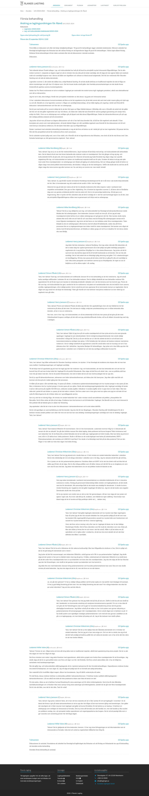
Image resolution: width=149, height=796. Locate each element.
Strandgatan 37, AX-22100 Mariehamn (110, 775)
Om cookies (61, 783)
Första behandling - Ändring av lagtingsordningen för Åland (67, 11)
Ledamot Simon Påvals (47, 273)
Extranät (60, 781)
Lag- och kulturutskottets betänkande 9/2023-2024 (41, 31)
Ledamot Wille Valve (37, 647)
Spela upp (123, 44)
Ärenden (56, 5)
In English (79, 781)
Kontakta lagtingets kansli (106, 784)
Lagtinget (105, 5)
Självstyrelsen (119, 5)
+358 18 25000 (102, 778)
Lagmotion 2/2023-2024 (32, 29)
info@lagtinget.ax (103, 781)
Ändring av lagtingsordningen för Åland (41, 23)
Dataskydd (79, 783)
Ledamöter (91, 5)
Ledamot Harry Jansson (38, 67)
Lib (59, 273)
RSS (78, 778)
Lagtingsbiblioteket (63, 776)
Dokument (68, 5)
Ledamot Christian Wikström (41, 359)
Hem (22, 11)
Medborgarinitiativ (82, 776)
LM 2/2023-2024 (39, 11)
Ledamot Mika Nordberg (48, 148)
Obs (55, 359)
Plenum (80, 5)
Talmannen (34, 44)
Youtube (61, 778)
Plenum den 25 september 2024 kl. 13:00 (34, 39)
